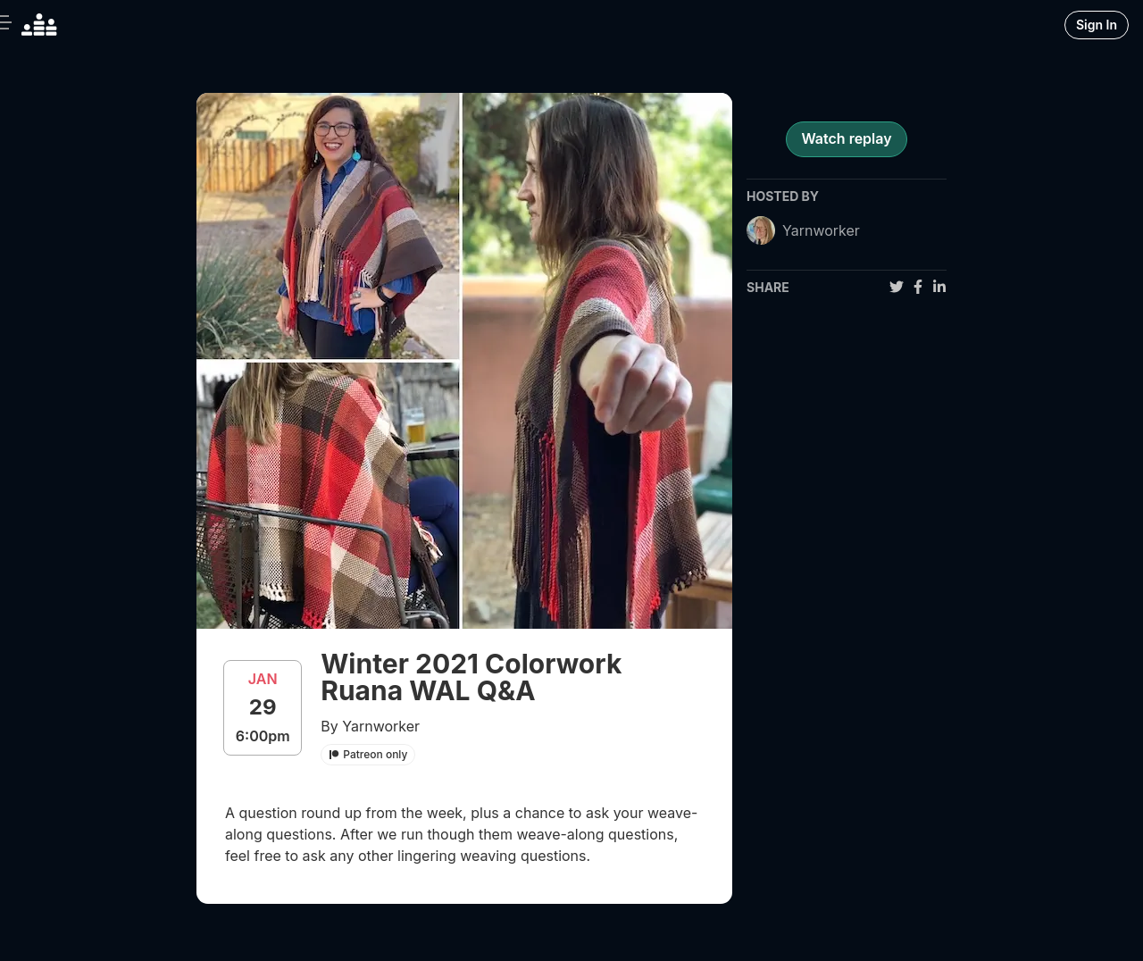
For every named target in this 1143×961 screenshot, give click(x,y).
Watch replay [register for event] (846, 138)
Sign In (1096, 24)
